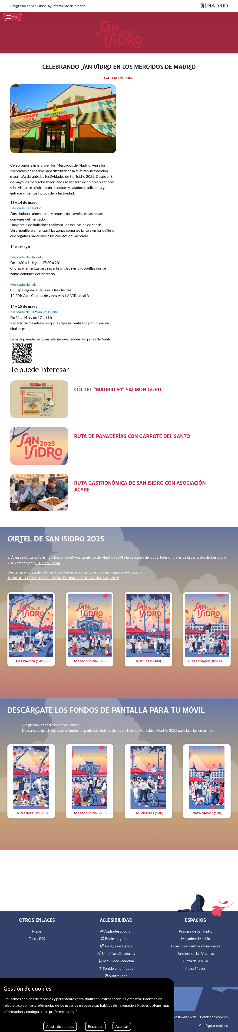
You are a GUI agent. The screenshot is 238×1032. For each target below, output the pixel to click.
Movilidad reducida (116, 961)
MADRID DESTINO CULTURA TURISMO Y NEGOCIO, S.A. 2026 (60, 1019)
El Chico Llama (47, 563)
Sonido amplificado (116, 968)
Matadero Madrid (195, 938)
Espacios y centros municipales (195, 946)
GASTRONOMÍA (118, 78)
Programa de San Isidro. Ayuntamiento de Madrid (48, 6)
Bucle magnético (116, 938)
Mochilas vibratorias (116, 953)
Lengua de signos (116, 946)
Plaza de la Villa (195, 961)
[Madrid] (214, 5)
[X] (123, 1005)
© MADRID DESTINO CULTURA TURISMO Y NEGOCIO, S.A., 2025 (63, 577)
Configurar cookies (213, 1026)
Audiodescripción (116, 931)
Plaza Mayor (195, 968)
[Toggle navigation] (12, 17)
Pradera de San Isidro (195, 931)
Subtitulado (116, 975)
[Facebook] (137, 1005)
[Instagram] (130, 1005)
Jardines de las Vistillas (195, 953)
